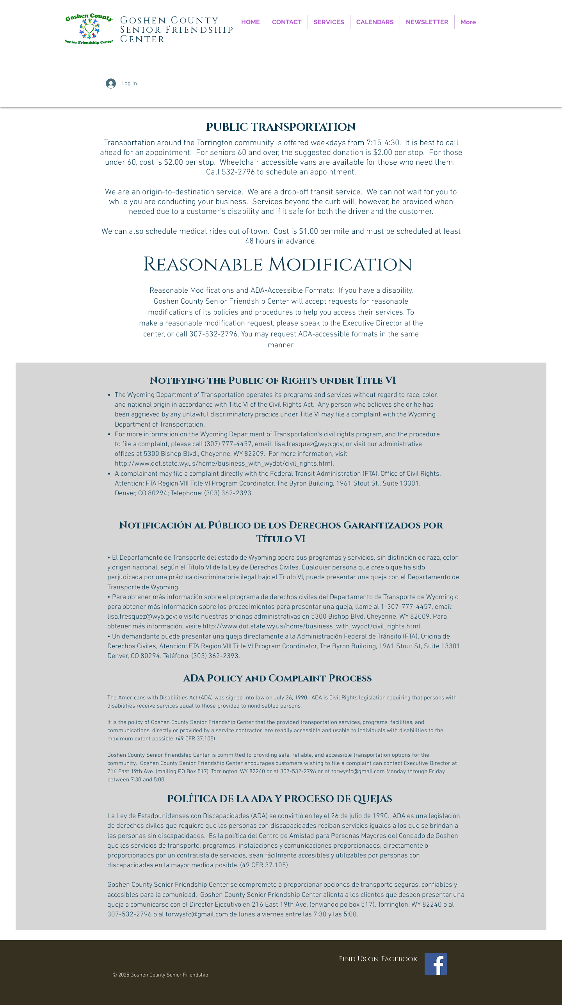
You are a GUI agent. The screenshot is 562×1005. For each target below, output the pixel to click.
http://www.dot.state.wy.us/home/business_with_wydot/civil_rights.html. (224, 464)
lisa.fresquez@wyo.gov (308, 444)
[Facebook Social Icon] (436, 964)
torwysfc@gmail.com (358, 771)
